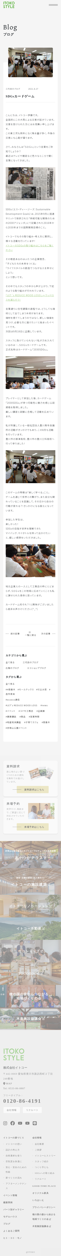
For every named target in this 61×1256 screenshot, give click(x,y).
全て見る (10, 662)
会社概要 (39, 1144)
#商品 (23, 716)
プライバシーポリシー (44, 1207)
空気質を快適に (14, 1161)
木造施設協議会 (41, 1226)
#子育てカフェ (31, 722)
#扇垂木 (46, 722)
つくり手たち (42, 1167)
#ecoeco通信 (13, 699)
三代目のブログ (30, 662)
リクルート (32, 1110)
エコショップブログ (36, 668)
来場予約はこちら (34, 827)
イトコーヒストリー (45, 1155)
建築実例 (8, 1202)
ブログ (6, 1224)
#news (44, 705)
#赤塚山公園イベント (16, 727)
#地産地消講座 (13, 722)
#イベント (10, 710)
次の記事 (48, 633)
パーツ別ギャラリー (13, 1209)
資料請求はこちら (34, 790)
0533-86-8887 (14, 1088)
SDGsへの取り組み (45, 1173)
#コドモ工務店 (26, 710)
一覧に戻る (30, 634)
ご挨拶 (38, 1150)
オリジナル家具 (40, 1193)
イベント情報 (10, 1195)
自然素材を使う (14, 1155)
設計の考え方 (13, 1150)
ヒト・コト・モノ (12, 1238)
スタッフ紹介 (42, 1161)
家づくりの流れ (14, 1178)
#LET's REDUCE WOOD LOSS (21, 705)
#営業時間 (34, 716)
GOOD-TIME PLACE (44, 1186)
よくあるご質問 (11, 1231)
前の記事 (13, 633)
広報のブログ (12, 668)
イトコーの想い (14, 1144)
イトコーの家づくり (13, 1138)
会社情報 (12, 1110)
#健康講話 (11, 716)
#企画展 (41, 710)
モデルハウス (10, 1216)
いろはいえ (38, 1200)
